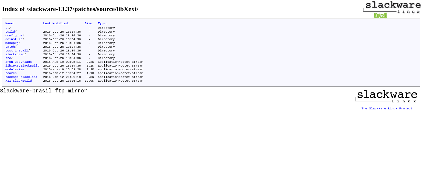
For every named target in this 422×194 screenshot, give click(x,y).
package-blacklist (21, 85)
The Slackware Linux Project (387, 115)
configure (13, 37)
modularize (14, 76)
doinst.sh (13, 42)
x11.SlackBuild (18, 89)
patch (10, 50)
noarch (11, 80)
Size (89, 24)
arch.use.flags (18, 67)
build (10, 33)
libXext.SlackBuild (22, 72)
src (8, 63)
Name (10, 24)
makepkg (12, 46)
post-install (16, 55)
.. (7, 29)
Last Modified (56, 24)
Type (102, 24)
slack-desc (14, 59)
